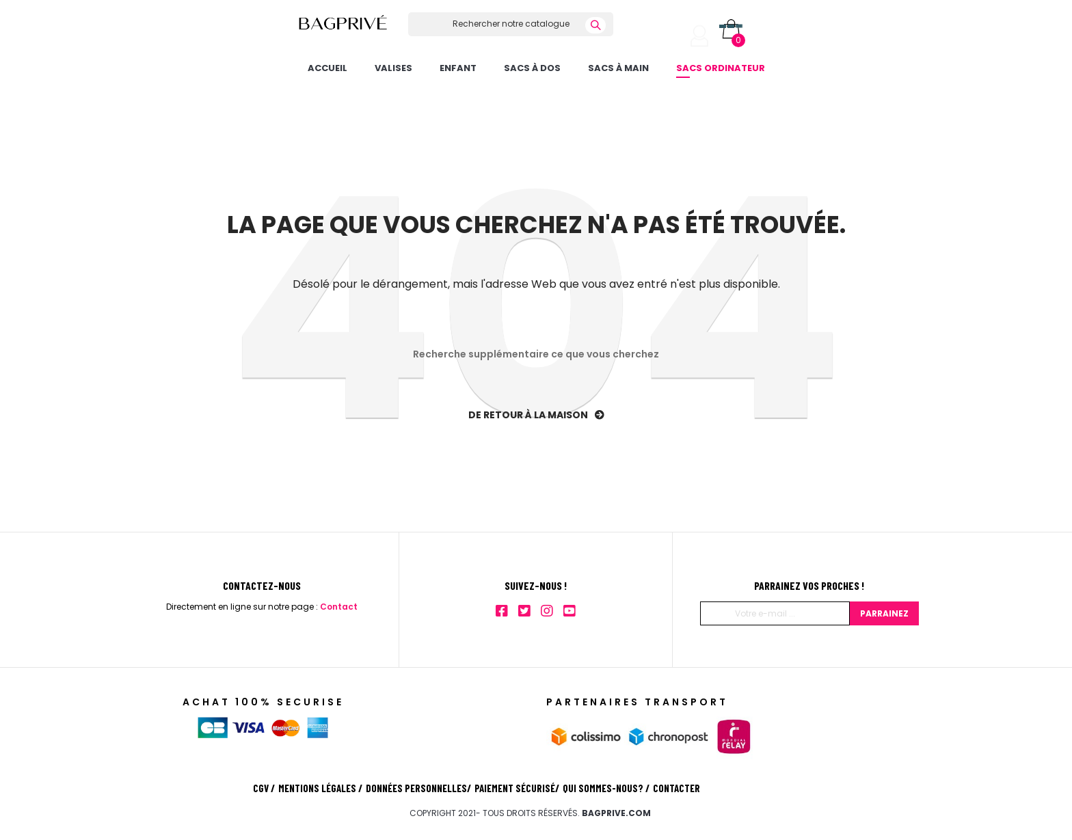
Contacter (676, 788)
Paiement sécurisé (516, 788)
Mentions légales (320, 788)
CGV (264, 788)
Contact (339, 606)
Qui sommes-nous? (606, 788)
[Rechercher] (510, 24)
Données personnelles (418, 788)
